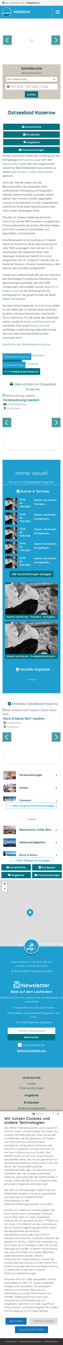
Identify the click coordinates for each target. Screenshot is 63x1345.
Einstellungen (43, 1321)
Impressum (11, 1341)
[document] (31, 1216)
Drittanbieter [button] (51, 1341)
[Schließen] (57, 1113)
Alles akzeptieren (31, 1329)
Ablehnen (16, 1321)
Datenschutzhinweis (31, 1341)
